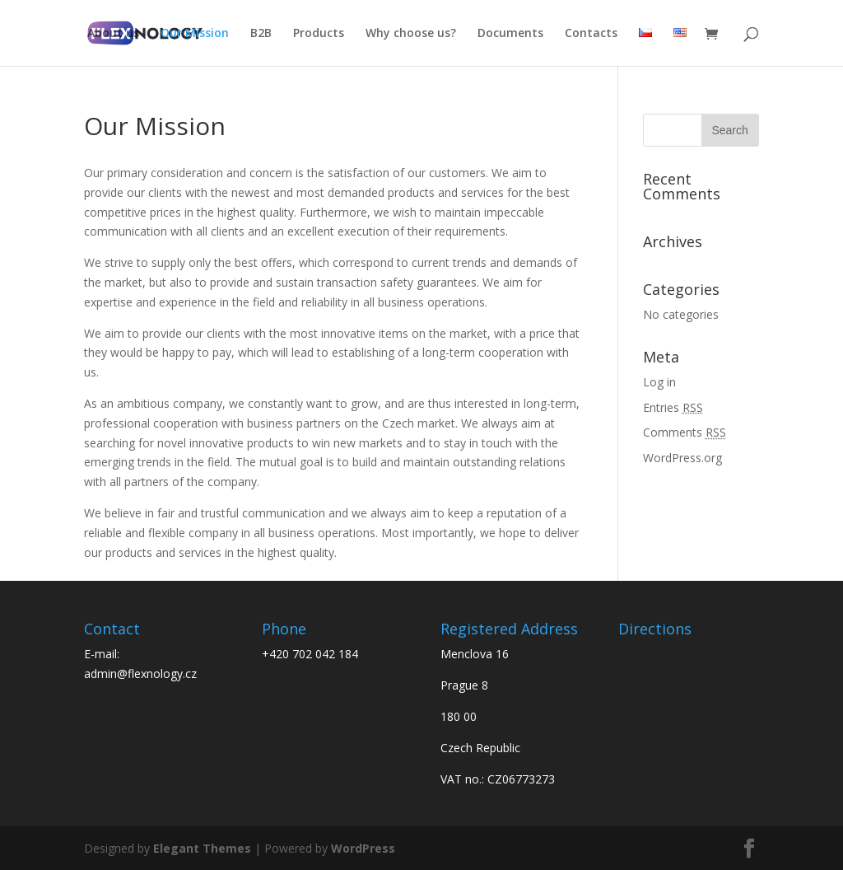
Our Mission (195, 33)
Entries (673, 407)
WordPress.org (682, 457)
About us (113, 33)
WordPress (363, 848)
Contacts (591, 33)
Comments (684, 432)
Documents (510, 33)
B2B (261, 33)
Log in (659, 382)
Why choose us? (411, 33)
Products (318, 33)
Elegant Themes (202, 848)
